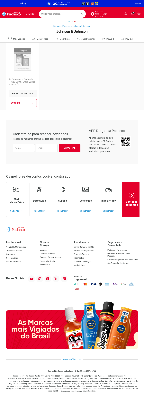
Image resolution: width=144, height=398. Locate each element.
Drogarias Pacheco (61, 26)
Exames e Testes (47, 254)
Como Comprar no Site (84, 247)
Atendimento (81, 242)
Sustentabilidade (13, 261)
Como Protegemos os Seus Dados (122, 259)
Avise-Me (22, 103)
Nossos (55, 244)
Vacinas (43, 250)
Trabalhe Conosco (14, 251)
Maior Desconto (86, 39)
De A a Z (108, 39)
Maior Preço (62, 39)
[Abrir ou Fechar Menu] (30, 14)
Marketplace (79, 265)
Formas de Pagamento (84, 251)
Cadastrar (70, 148)
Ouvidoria (10, 254)
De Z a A (127, 39)
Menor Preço (40, 39)
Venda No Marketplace (16, 247)
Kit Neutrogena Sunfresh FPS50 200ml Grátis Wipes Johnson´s (22, 82)
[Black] (72, 3)
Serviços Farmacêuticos (50, 257)
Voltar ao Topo (72, 359)
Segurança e (122, 244)
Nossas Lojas (12, 258)
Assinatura (45, 265)
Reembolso (79, 258)
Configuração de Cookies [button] (118, 263)
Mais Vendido (16, 39)
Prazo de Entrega (81, 254)
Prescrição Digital (47, 261)
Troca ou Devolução (82, 261)
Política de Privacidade (117, 250)
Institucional (13, 242)
